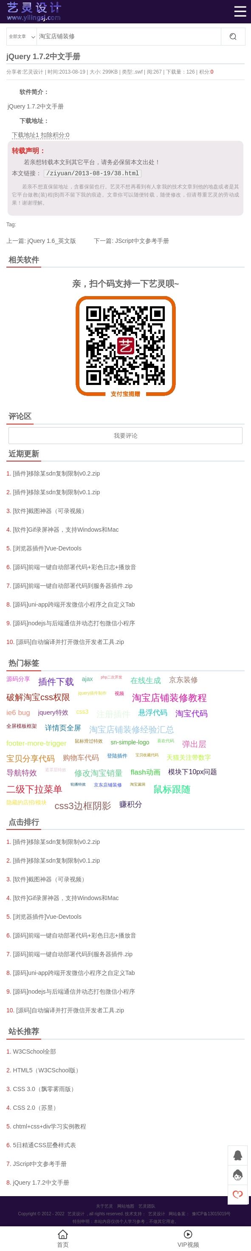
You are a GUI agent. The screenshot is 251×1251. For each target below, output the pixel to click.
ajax (87, 678)
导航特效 (21, 773)
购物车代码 (81, 758)
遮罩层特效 (55, 769)
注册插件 (113, 714)
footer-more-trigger (36, 743)
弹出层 (194, 744)
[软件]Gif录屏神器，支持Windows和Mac (66, 529)
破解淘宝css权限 (38, 697)
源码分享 (18, 678)
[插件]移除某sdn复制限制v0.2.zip (56, 473)
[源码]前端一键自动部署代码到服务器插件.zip (73, 585)
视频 (119, 693)
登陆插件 (117, 756)
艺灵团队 (146, 1206)
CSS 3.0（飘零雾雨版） (45, 1089)
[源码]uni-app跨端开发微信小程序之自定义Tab (74, 604)
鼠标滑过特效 (89, 741)
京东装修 (183, 680)
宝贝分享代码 (30, 758)
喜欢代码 (165, 740)
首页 (63, 1238)
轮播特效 (78, 784)
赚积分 (130, 804)
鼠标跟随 (172, 789)
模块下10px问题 (192, 771)
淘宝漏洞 (137, 784)
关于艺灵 (104, 1206)
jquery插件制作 (92, 693)
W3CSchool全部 (34, 1051)
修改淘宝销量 (98, 773)
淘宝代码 (191, 713)
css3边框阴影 (83, 806)
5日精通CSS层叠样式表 (44, 1145)
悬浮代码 (152, 713)
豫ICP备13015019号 (211, 1213)
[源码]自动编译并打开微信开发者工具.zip (70, 641)
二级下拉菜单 (34, 789)
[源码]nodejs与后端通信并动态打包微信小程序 (74, 623)
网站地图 (125, 1206)
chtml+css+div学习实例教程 (50, 1126)
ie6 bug (18, 713)
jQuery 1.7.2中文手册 (41, 1182)
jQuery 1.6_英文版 (52, 240)
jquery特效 (53, 712)
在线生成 (145, 680)
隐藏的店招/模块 (26, 802)
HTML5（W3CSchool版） (47, 1070)
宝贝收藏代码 (146, 755)
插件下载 (56, 682)
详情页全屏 (63, 728)
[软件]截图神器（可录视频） (50, 510)
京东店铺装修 (108, 784)
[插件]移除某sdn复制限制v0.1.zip (56, 492)
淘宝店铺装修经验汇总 (131, 729)
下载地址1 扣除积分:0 (40, 134)
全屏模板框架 (21, 726)
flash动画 (146, 772)
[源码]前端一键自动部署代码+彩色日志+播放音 (74, 567)
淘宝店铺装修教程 (169, 697)
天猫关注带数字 (188, 757)
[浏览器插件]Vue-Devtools (47, 548)
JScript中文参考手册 (142, 240)
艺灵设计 (20, 11)
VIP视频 (188, 1238)
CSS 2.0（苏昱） (36, 1107)
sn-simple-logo (130, 742)
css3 (82, 711)
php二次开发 (111, 677)
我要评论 (126, 435)
